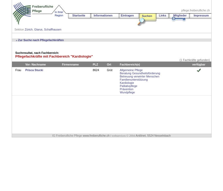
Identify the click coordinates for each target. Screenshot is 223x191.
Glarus (38, 29)
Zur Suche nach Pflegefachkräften (40, 40)
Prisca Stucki (34, 70)
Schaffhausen (52, 29)
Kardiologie (127, 82)
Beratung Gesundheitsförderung (140, 73)
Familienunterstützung (134, 79)
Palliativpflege (128, 86)
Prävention (126, 89)
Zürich (29, 29)
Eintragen (127, 15)
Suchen (147, 16)
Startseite (78, 15)
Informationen (103, 15)
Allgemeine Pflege (131, 70)
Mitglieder (180, 15)
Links (162, 15)
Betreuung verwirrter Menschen (139, 76)
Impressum (201, 15)
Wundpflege (127, 92)
